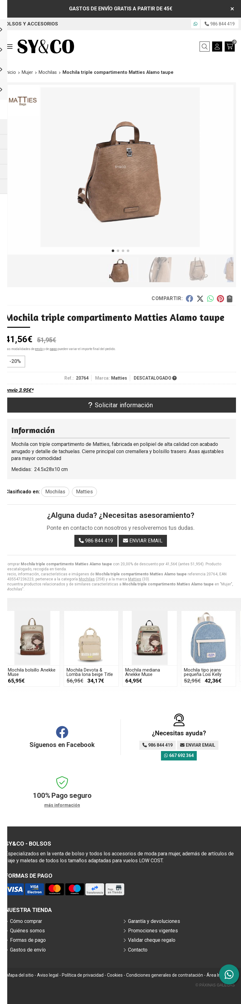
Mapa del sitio (20, 975)
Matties (134, 579)
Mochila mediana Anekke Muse (167, 672)
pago (53, 349)
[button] (113, 251)
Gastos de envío (28, 950)
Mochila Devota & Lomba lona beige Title (114, 672)
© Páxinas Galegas (215, 985)
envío (39, 349)
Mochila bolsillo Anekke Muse (56, 672)
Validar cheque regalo (151, 940)
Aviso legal (47, 975)
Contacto (137, 950)
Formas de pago (28, 940)
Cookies (115, 975)
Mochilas (87, 579)
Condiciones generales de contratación (164, 975)
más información (62, 805)
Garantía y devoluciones (154, 921)
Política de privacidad (83, 975)
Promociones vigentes (153, 931)
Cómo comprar (26, 921)
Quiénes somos (27, 931)
